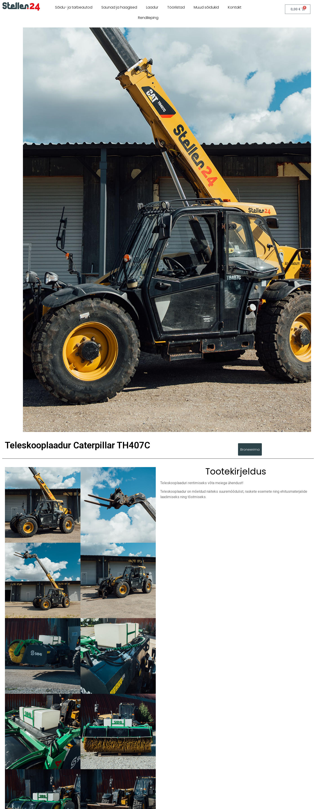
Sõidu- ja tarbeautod (73, 7)
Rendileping (148, 17)
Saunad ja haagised (119, 7)
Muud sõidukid (206, 7)
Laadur (152, 7)
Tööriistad (176, 7)
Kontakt (234, 7)
